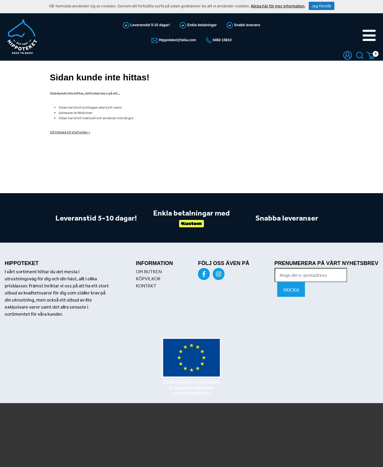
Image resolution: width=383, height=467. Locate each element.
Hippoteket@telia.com (177, 40)
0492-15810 (222, 40)
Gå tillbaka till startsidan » (70, 132)
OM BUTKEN (149, 271)
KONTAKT (146, 286)
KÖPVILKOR (148, 278)
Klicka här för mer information (278, 6)
